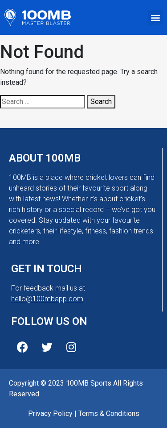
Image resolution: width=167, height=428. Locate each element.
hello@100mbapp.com (47, 299)
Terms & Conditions (108, 413)
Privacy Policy (50, 413)
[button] (155, 17)
